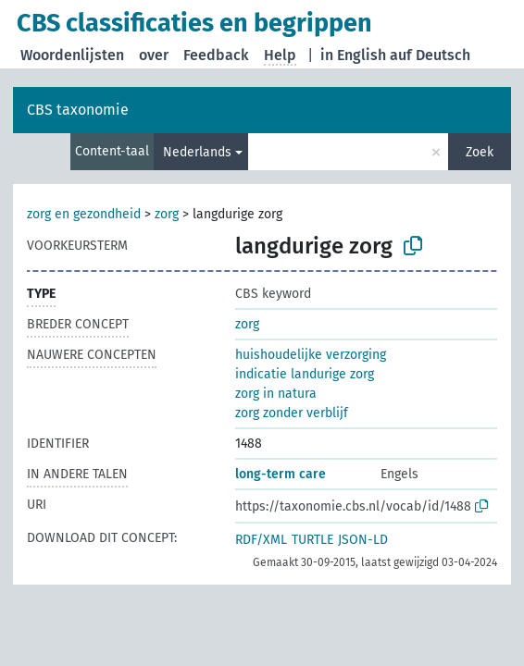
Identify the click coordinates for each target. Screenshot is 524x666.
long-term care (280, 474)
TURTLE (312, 540)
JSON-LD (363, 540)
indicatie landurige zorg (304, 374)
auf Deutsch (430, 55)
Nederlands (197, 152)
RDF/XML (261, 540)
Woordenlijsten (72, 55)
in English (353, 55)
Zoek (479, 152)
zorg (167, 214)
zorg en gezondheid (84, 214)
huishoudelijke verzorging (310, 355)
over (153, 55)
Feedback (216, 55)
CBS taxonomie (78, 109)
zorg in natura (276, 393)
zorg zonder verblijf (291, 413)
